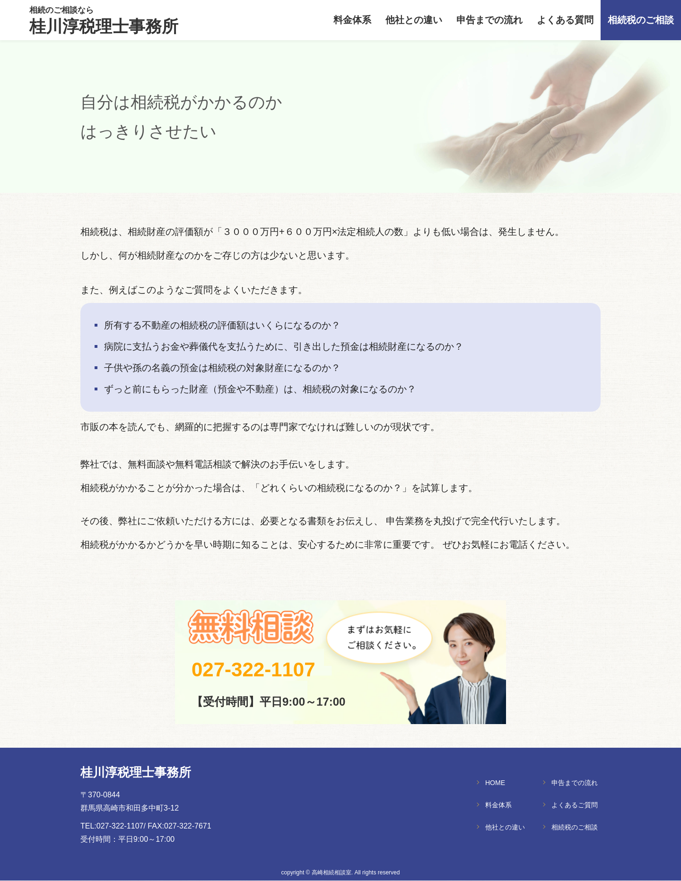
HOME (495, 782)
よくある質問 (565, 20)
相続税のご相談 (641, 20)
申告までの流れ (489, 20)
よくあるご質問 (574, 805)
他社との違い (413, 20)
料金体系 (352, 20)
